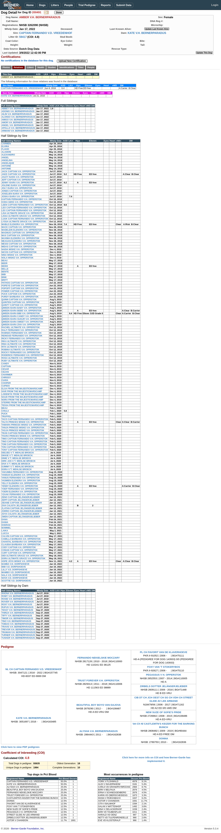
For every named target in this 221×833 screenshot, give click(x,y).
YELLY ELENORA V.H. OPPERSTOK (19, 483)
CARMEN (6, 143)
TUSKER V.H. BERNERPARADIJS (18, 638)
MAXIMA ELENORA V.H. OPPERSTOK (20, 238)
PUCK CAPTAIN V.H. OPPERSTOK (18, 294)
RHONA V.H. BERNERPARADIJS (17, 593)
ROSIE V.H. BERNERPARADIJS (17, 599)
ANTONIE (6, 168)
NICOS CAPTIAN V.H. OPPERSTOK (19, 252)
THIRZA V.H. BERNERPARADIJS (17, 613)
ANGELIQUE (7, 163)
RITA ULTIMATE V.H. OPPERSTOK (18, 347)
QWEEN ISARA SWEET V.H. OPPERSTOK (22, 322)
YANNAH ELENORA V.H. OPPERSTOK (20, 475)
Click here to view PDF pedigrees (20, 747)
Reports (106, 5)
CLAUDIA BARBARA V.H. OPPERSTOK (21, 544)
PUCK (4, 413)
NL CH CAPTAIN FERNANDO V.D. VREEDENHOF (33, 669)
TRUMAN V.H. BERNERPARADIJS (18, 632)
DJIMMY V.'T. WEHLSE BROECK (17, 466)
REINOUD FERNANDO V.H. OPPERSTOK (21, 335)
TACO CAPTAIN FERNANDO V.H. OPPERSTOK (24, 419)
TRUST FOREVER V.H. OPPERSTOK (99, 680)
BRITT (4, 280)
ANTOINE (6, 166)
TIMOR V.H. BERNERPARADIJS (17, 618)
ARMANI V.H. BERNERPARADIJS (18, 131)
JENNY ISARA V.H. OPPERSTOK (17, 182)
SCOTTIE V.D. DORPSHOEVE (16, 580)
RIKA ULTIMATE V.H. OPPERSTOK (18, 341)
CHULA (5, 411)
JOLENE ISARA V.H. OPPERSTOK (18, 185)
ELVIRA (5, 146)
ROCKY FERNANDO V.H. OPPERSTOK (20, 352)
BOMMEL (6, 528)
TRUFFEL (6, 416)
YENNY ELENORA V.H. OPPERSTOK (19, 486)
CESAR (5, 369)
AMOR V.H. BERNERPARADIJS (17, 122)
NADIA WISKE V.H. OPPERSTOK (17, 249)
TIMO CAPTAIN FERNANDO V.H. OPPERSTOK (24, 438)
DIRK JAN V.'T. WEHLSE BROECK (18, 461)
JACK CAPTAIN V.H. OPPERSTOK (18, 171)
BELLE (4, 269)
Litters (55, 5)
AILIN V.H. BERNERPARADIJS (16, 114)
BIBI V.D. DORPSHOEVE (13, 567)
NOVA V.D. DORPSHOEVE (14, 578)
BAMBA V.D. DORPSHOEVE (15, 564)
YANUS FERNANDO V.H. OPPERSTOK (20, 477)
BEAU (4, 260)
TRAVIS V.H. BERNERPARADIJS (17, 626)
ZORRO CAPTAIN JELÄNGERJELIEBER (21, 511)
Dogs (42, 5)
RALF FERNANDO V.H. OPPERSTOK (19, 330)
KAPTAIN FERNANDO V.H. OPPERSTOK (21, 199)
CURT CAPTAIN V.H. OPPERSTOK (18, 553)
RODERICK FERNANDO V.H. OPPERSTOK (22, 355)
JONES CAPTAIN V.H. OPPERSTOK (19, 191)
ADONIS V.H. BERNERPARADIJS (17, 111)
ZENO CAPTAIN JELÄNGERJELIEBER (20, 497)
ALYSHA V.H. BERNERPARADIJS (98, 731)
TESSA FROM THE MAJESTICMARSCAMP (22, 405)
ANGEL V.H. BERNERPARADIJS (17, 125)
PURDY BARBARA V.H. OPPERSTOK (20, 296)
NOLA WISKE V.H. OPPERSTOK (17, 257)
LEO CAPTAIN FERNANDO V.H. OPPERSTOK (24, 207)
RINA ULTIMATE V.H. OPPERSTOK (18, 344)
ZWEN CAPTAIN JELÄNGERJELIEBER (20, 516)
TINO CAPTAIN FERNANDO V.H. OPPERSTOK (24, 441)
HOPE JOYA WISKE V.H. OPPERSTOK (20, 561)
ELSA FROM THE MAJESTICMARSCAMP (22, 388)
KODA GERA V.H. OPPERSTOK (17, 202)
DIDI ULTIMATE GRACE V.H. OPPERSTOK (22, 555)
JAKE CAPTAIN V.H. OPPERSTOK (18, 174)
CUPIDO (5, 386)
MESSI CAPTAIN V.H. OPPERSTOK (18, 244)
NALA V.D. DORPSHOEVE (14, 575)
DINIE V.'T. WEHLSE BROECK (16, 458)
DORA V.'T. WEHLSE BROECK (16, 469)
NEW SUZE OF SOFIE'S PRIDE (163, 712)
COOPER (6, 383)
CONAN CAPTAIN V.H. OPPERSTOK (19, 550)
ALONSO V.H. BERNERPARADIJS (18, 117)
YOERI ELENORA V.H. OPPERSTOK (19, 491)
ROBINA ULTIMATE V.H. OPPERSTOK (20, 349)
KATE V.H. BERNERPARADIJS (147, 32)
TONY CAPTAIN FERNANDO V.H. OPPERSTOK (24, 450)
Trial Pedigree (86, 5)
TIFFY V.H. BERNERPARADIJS (16, 615)
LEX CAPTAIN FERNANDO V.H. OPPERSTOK (24, 210)
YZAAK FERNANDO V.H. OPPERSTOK (20, 494)
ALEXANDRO (8, 154)
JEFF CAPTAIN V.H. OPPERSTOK (18, 180)
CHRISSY (6, 377)
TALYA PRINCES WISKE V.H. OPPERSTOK (22, 422)
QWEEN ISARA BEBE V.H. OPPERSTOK (21, 310)
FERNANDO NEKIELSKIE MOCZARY (98, 657)
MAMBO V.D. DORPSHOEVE (15, 572)
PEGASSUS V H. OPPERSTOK (163, 674)
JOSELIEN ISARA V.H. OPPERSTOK (19, 193)
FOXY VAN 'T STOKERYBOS (163, 666)
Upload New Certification (72, 61)
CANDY (5, 363)
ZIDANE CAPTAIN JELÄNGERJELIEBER (21, 503)
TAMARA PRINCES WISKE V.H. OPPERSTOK (23, 425)
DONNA (163, 738)
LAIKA (4, 530)
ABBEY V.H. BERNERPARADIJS (17, 108)
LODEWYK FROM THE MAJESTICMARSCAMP (24, 394)
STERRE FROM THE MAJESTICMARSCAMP (23, 402)
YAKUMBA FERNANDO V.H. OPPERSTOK (22, 472)
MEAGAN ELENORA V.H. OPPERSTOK (20, 241)
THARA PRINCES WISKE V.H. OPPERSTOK (23, 436)
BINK (4, 277)
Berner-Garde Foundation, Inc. (27, 828)
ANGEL (5, 157)
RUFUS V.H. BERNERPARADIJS (17, 607)
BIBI (3, 274)
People (68, 5)
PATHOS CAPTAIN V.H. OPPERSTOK (19, 283)
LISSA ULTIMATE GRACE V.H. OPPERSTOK (23, 216)
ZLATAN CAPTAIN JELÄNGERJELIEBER (21, 508)
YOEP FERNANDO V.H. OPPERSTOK (19, 489)
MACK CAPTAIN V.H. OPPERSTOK (18, 227)
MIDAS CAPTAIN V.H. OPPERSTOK (19, 246)
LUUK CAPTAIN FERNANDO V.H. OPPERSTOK (24, 219)
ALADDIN (6, 152)
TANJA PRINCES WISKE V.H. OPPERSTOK (22, 427)
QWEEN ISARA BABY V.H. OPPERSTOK (21, 308)
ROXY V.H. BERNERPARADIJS (16, 604)
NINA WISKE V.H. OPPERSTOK (17, 255)
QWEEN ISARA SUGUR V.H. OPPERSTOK (22, 319)
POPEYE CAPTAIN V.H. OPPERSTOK (20, 285)
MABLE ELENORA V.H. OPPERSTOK (19, 224)
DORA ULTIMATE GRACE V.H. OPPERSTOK (23, 558)
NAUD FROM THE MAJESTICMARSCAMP (22, 397)
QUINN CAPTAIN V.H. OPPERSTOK (19, 299)
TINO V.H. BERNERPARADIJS (16, 621)
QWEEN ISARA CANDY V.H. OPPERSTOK (22, 316)
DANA (4, 519)
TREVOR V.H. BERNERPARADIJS (18, 629)
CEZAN (5, 372)
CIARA (4, 380)
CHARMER (6, 374)
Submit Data (123, 5)
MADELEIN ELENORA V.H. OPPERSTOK (21, 230)
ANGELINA (7, 160)
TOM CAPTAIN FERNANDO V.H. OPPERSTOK (24, 444)
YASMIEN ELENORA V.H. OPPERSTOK (20, 480)
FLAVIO (5, 149)
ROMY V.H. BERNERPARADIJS (17, 596)
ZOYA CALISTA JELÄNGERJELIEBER (20, 514)
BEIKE (4, 266)
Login (214, 5)
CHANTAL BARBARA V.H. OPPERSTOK (21, 541)
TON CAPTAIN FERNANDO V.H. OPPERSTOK (24, 447)
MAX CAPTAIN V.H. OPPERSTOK (17, 235)
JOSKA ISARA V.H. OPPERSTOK (17, 196)
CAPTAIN (6, 366)
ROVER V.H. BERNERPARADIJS (17, 601)
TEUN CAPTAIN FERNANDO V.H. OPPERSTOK (24, 433)
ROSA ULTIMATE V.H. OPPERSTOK (19, 358)
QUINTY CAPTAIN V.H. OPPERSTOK (19, 305)
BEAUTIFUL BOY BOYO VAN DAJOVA (98, 704)
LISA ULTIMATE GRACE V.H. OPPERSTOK (22, 213)
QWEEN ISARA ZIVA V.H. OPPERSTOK (20, 324)
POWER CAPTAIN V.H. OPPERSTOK (19, 291)
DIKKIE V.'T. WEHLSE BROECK (17, 455)
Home (30, 5)
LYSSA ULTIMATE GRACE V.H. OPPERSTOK (23, 221)
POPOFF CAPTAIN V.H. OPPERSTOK (20, 288)
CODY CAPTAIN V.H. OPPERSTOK (18, 547)
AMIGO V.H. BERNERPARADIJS (17, 119)
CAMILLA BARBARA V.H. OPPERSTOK (21, 539)
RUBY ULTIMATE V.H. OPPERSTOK (19, 361)
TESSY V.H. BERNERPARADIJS (17, 610)
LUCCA (5, 533)
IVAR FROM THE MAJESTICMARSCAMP (21, 391)
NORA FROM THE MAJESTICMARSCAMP (22, 399)
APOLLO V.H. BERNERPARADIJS (18, 128)
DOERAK (6, 525)
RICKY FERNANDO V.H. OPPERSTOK (20, 338)
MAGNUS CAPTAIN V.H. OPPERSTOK (20, 232)
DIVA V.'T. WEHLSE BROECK (15, 464)
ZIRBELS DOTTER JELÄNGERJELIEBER (163, 686)
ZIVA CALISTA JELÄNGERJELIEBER (19, 505)
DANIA (4, 522)
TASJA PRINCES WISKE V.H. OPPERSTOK (22, 430)
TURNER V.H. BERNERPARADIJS (18, 635)
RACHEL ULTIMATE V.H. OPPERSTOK (20, 327)
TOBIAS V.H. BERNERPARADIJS (17, 624)
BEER (4, 263)
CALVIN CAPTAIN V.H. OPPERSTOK (19, 536)
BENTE (5, 271)
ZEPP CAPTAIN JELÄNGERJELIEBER (20, 500)
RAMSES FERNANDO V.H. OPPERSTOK (21, 333)
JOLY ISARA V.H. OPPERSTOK (16, 188)
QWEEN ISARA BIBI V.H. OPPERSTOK (20, 313)
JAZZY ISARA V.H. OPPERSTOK (17, 177)
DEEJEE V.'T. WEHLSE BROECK (17, 452)
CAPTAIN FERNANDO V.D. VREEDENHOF (45, 32)
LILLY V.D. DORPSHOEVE (14, 569)
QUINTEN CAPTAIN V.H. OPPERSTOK (20, 302)
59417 (23, 36)
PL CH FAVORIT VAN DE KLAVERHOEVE (163, 652)
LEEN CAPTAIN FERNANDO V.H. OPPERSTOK (24, 205)
